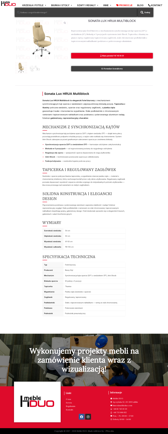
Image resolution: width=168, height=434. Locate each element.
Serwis (69, 402)
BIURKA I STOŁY (61, 4)
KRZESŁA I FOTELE (34, 4)
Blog (140, 5)
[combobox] (76, 12)
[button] (65, 23)
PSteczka (110, 431)
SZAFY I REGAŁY (88, 4)
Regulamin (70, 406)
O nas (68, 399)
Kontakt (69, 410)
